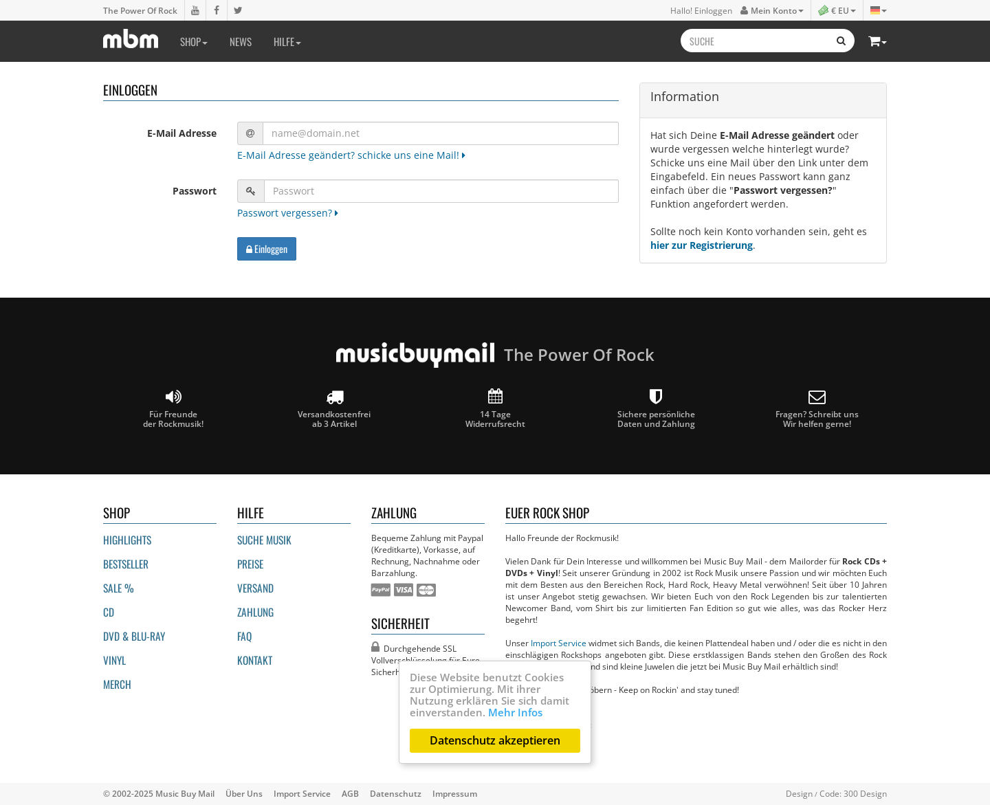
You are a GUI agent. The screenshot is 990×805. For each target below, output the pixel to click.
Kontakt (254, 660)
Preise (250, 563)
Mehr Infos (515, 712)
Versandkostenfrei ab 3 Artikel (334, 408)
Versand (255, 587)
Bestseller (125, 563)
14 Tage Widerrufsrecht (495, 408)
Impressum (454, 793)
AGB (350, 793)
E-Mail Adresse (182, 133)
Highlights (127, 539)
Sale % (118, 587)
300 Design (865, 793)
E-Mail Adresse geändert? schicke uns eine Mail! (351, 155)
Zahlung (255, 611)
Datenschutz (395, 793)
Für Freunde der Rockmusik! (173, 408)
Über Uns (244, 793)
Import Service (558, 642)
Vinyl (114, 660)
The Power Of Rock (140, 10)
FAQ (244, 635)
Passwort (195, 190)
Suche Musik (264, 539)
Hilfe (287, 41)
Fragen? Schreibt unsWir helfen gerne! (817, 408)
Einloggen (266, 248)
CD (108, 611)
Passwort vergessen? (287, 212)
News (241, 41)
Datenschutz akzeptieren (495, 740)
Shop (194, 41)
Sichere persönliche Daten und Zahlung (656, 408)
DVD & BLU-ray (134, 635)
